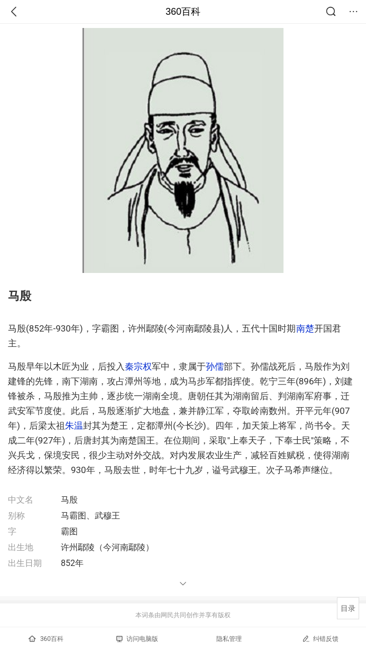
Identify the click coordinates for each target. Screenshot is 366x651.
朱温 (74, 425)
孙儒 (215, 366)
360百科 (183, 11)
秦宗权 (138, 366)
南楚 (305, 328)
